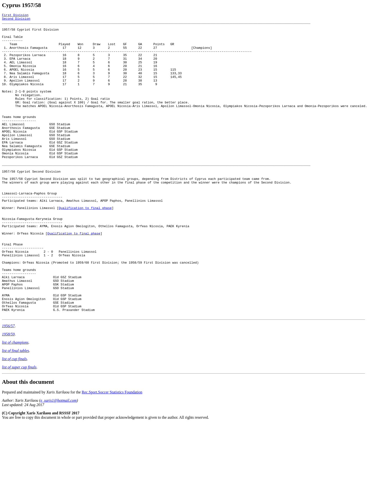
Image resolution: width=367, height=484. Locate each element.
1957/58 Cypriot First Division (30, 33)
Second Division (16, 20)
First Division (15, 15)
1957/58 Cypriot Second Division (31, 203)
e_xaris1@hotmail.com (59, 461)
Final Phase (12, 291)
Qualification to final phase (85, 247)
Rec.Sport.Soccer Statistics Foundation (112, 453)
